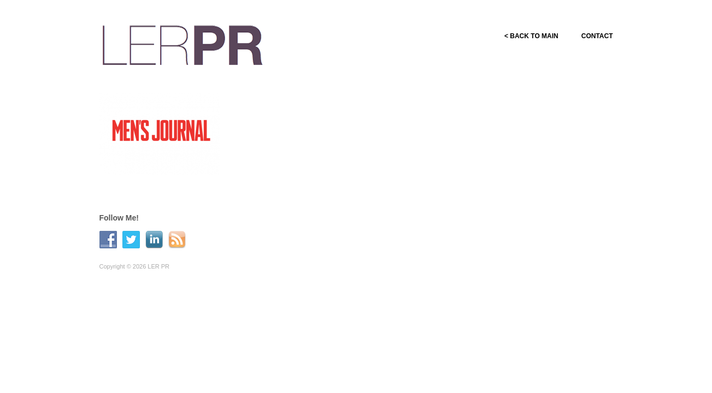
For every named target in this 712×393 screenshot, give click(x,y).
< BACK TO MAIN (531, 36)
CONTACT (597, 36)
